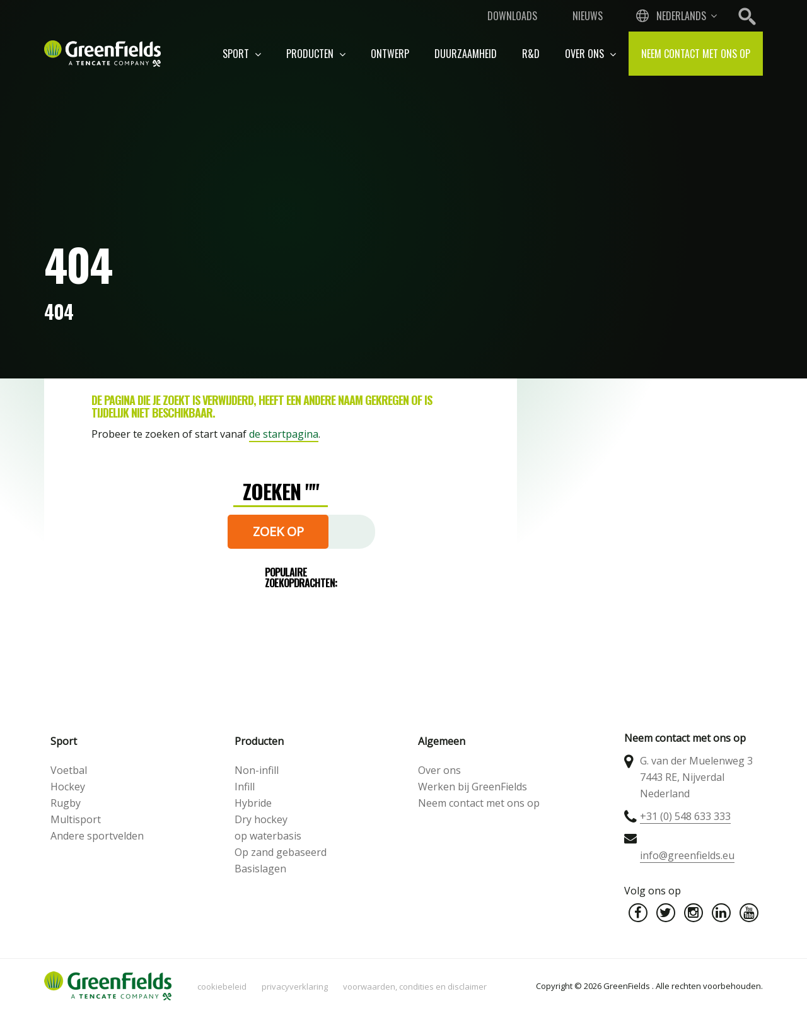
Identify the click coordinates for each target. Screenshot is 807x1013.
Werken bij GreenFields (472, 786)
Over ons (590, 53)
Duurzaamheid (465, 53)
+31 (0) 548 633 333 (685, 816)
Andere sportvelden (97, 836)
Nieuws (587, 15)
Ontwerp (390, 53)
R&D (531, 53)
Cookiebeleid (222, 986)
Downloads (512, 15)
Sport (242, 53)
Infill (245, 786)
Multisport (75, 819)
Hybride (253, 803)
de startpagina (283, 434)
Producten (315, 53)
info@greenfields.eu (687, 855)
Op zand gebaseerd (281, 852)
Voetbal (68, 770)
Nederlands (681, 15)
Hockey (67, 786)
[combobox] (675, 16)
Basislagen (260, 868)
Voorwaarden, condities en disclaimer (415, 986)
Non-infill (257, 770)
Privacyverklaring (295, 986)
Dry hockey (261, 819)
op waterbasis (268, 836)
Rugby (65, 803)
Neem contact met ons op (695, 53)
